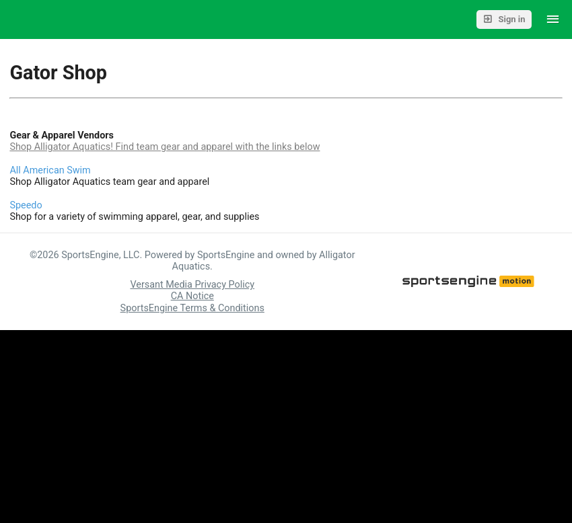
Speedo (25, 205)
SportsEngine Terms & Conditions (192, 308)
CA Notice (192, 296)
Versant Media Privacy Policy (192, 284)
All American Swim (49, 170)
